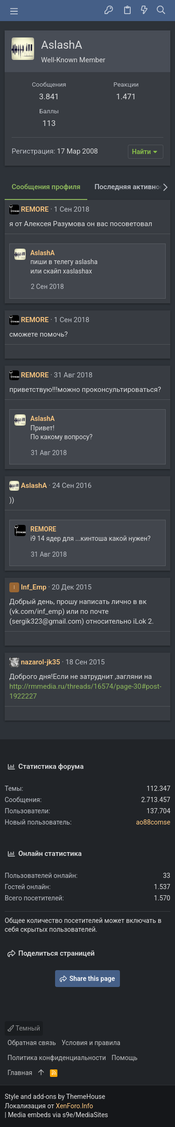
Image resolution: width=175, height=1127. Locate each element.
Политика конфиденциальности (56, 1057)
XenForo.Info (74, 1106)
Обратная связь (31, 1042)
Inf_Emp (34, 587)
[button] (14, 10)
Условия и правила (91, 1042)
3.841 (49, 96)
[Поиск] (161, 11)
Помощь (125, 1057)
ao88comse (153, 822)
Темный (23, 1028)
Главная (19, 1072)
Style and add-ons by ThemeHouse (55, 1096)
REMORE (35, 209)
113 (49, 123)
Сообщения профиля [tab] (46, 187)
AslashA (42, 253)
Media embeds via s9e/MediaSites (58, 1115)
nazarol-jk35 (40, 662)
